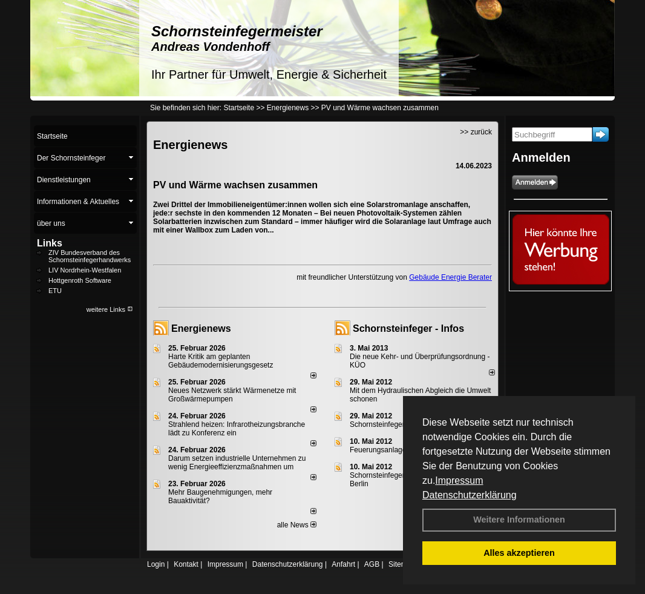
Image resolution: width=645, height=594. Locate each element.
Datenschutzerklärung (469, 495)
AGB (371, 564)
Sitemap (401, 564)
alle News (296, 525)
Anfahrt (343, 564)
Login (156, 564)
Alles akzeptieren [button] (519, 553)
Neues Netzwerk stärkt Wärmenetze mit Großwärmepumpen (232, 394)
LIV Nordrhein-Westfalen (84, 270)
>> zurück (476, 132)
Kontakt (186, 564)
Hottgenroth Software (79, 280)
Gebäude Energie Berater (450, 277)
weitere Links (110, 309)
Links (49, 243)
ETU (55, 290)
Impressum (459, 480)
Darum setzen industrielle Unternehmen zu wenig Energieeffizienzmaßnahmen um (237, 462)
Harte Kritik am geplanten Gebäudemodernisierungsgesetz (220, 360)
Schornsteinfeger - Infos (408, 328)
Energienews (201, 328)
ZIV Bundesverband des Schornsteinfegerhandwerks (89, 256)
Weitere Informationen (519, 519)
